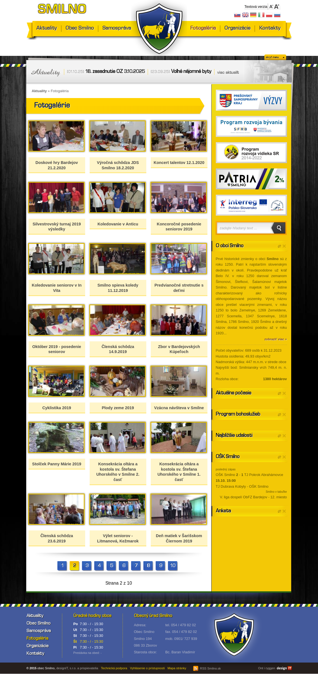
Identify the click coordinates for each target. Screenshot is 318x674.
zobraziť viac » (275, 339)
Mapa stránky (177, 668)
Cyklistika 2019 (56, 408)
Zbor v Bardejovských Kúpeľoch (179, 349)
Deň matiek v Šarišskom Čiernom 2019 (179, 538)
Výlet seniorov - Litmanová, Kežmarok (118, 538)
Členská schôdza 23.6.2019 (56, 538)
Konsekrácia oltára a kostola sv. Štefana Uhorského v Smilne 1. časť (178, 472)
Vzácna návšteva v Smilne (179, 408)
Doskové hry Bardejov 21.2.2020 (56, 165)
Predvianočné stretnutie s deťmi (179, 288)
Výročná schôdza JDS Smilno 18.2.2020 (118, 165)
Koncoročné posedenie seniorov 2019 (179, 227)
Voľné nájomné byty (191, 72)
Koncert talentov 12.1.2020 (179, 162)
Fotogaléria (203, 28)
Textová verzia (256, 6)
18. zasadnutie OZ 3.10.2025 (115, 72)
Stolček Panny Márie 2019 (56, 464)
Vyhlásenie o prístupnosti (147, 668)
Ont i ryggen (266, 668)
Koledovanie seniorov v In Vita (57, 288)
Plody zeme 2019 (118, 408)
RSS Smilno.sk (207, 668)
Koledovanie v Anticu (117, 224)
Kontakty (270, 28)
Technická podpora (114, 668)
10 (172, 566)
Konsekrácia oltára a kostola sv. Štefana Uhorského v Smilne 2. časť (117, 472)
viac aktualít (228, 73)
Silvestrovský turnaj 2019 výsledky (57, 227)
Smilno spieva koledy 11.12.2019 (117, 288)
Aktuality (46, 28)
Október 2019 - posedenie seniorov (56, 349)
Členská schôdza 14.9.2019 (118, 349)
